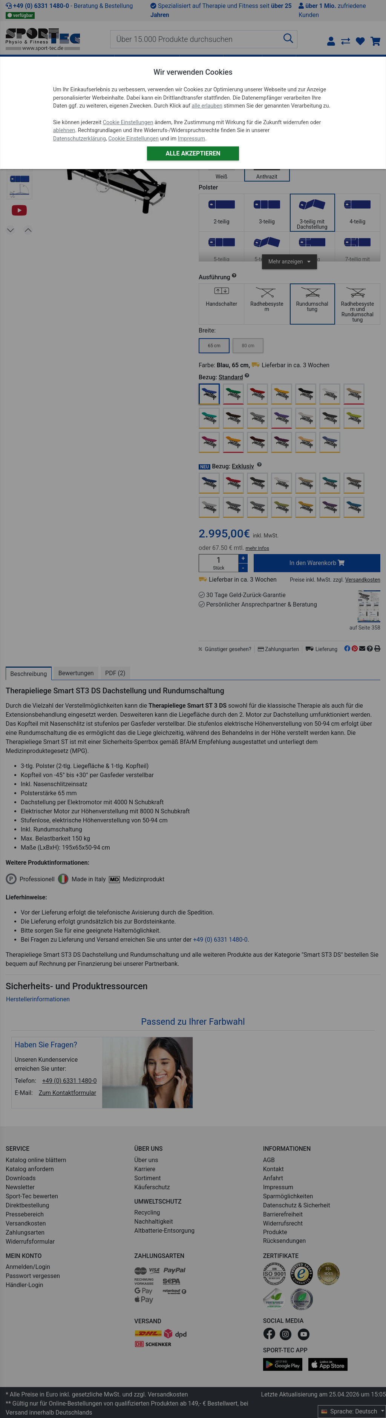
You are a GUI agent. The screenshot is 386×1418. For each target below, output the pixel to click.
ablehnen (64, 130)
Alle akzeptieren (192, 153)
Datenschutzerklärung (79, 138)
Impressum (191, 138)
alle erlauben (206, 106)
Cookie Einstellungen (128, 122)
